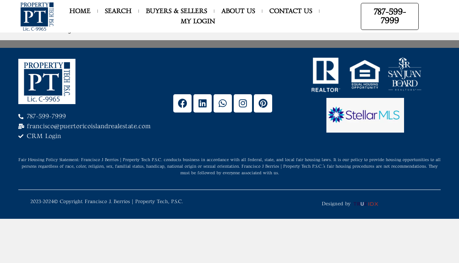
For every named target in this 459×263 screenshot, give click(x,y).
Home (79, 11)
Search (118, 11)
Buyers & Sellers (176, 11)
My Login (198, 21)
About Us (238, 11)
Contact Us (290, 11)
